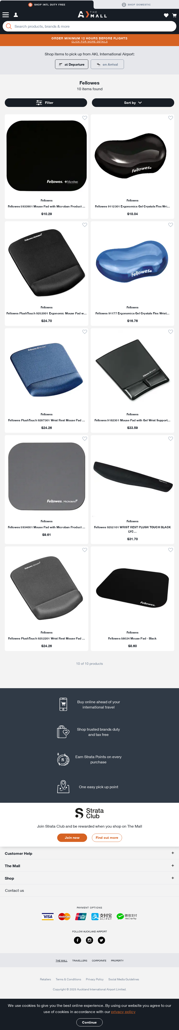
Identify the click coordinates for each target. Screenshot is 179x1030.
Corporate (99, 960)
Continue (89, 1022)
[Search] (9, 26)
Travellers (79, 960)
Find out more (107, 837)
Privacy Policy (95, 979)
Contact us (14, 890)
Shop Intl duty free (46, 5)
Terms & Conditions (68, 979)
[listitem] (47, 166)
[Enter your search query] (89, 26)
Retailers (45, 979)
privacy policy (123, 1011)
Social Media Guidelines (123, 979)
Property (117, 960)
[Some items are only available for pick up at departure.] (107, 64)
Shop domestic (136, 5)
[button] (5, 15)
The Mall (61, 960)
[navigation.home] (92, 14)
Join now (72, 837)
